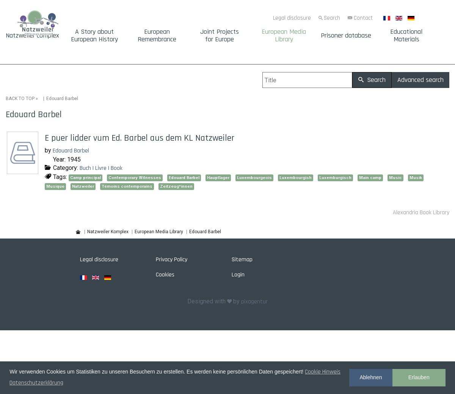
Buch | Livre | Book (101, 168)
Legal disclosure (292, 18)
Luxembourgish (295, 177)
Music (395, 177)
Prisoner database (346, 35)
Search (332, 18)
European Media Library (284, 35)
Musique (55, 186)
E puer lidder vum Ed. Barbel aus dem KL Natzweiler (139, 138)
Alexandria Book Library (421, 213)
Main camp (370, 177)
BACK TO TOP (20, 98)
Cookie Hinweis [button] (322, 372)
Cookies (165, 275)
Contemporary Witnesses (134, 177)
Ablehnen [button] (370, 377)
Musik (416, 177)
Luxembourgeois (254, 177)
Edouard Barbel (71, 151)
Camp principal (85, 177)
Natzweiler (83, 186)
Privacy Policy (171, 260)
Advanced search (420, 79)
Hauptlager (218, 177)
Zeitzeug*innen (176, 186)
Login (238, 275)
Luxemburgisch (335, 177)
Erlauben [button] (419, 377)
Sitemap (242, 260)
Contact (363, 18)
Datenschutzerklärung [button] (36, 383)
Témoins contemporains (127, 186)
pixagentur (254, 302)
